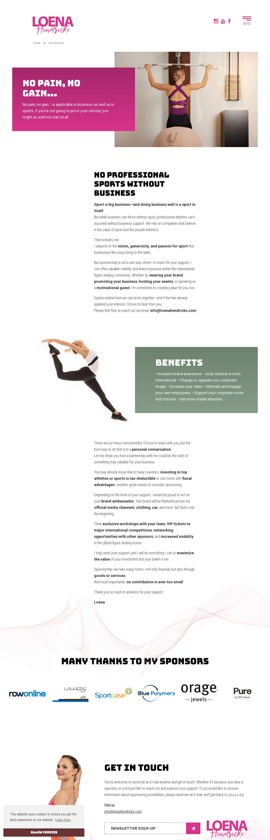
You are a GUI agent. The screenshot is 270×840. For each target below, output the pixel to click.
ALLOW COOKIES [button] (44, 832)
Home (36, 43)
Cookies (140, 829)
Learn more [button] (63, 820)
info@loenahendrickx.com (123, 783)
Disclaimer (125, 829)
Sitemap (110, 829)
